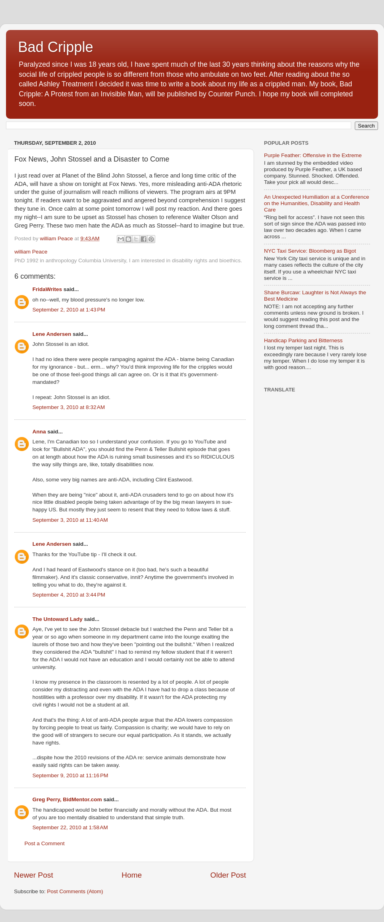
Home (132, 875)
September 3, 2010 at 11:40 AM (70, 520)
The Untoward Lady (57, 619)
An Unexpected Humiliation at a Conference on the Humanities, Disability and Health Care (316, 203)
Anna (39, 432)
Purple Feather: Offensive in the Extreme (313, 155)
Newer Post (33, 875)
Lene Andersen (51, 334)
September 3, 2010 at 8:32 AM (68, 407)
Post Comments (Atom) (75, 891)
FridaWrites (47, 289)
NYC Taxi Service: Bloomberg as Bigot (310, 251)
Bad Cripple (55, 47)
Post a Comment (44, 843)
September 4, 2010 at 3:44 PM (68, 595)
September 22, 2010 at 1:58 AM (70, 827)
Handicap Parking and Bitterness (303, 340)
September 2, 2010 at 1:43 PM (68, 310)
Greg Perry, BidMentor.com (67, 799)
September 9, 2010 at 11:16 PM (70, 775)
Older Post (228, 875)
